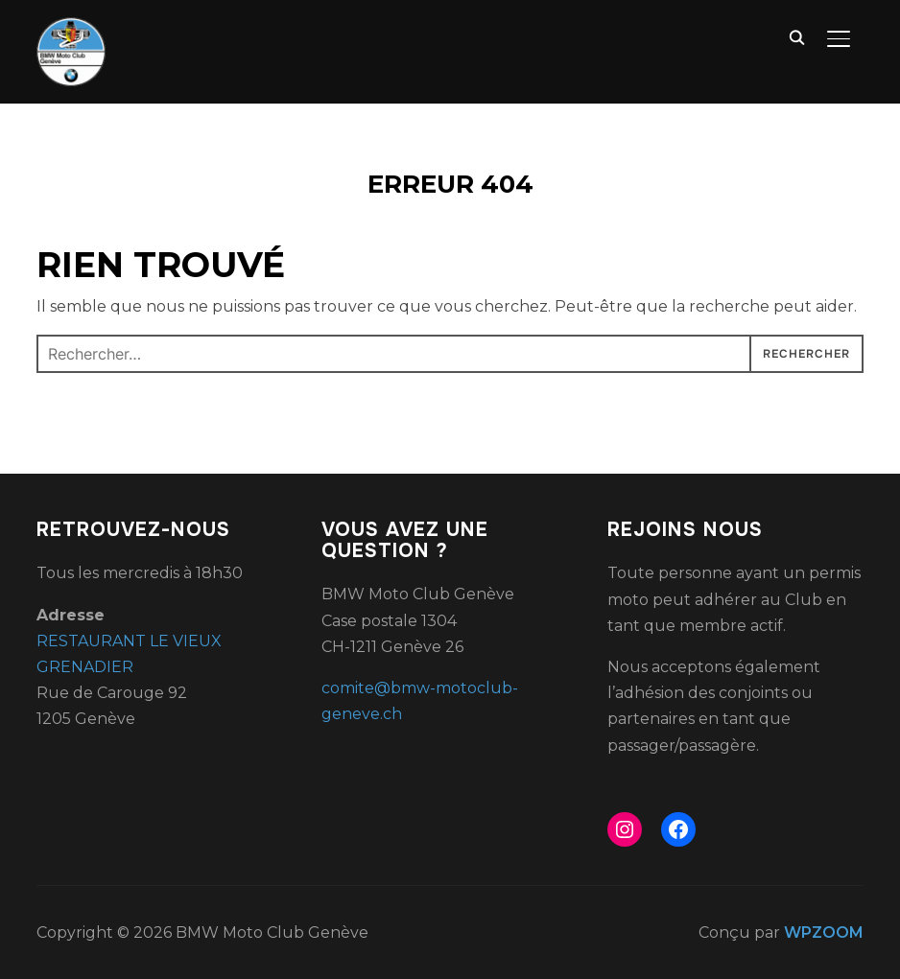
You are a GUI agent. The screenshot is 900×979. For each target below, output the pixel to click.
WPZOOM (824, 932)
